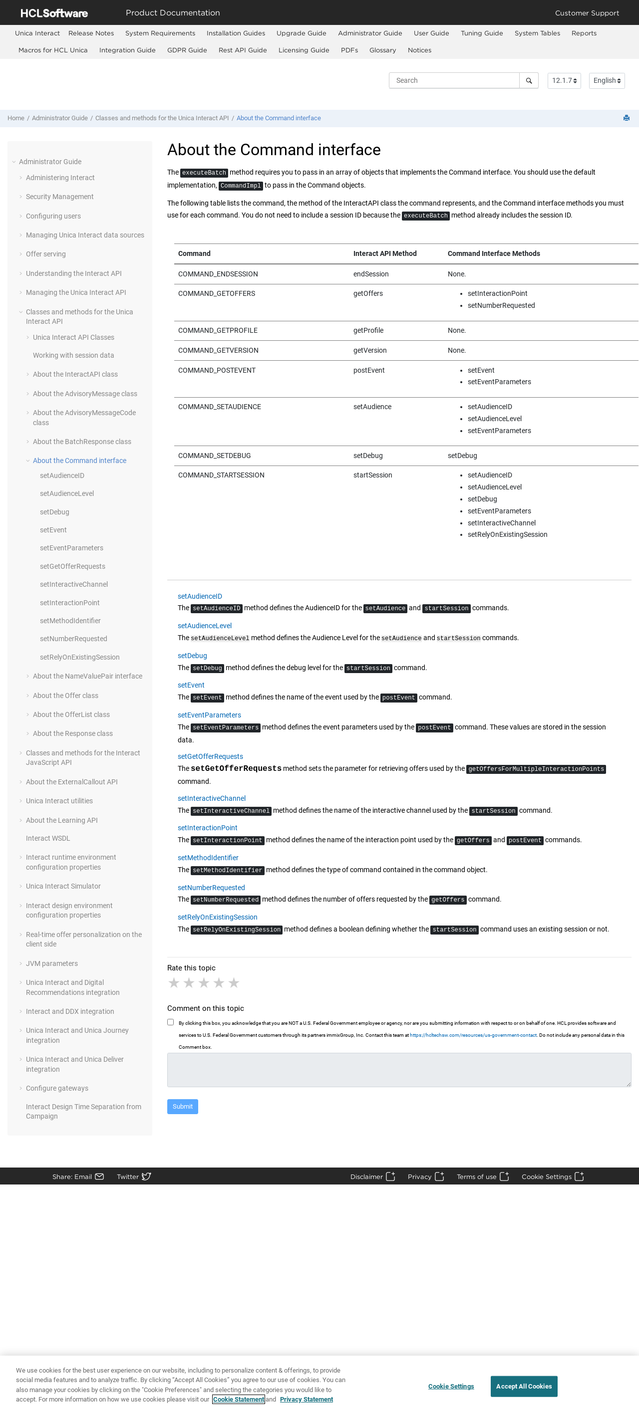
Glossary (382, 49)
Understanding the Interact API (74, 273)
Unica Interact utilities (59, 801)
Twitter (128, 1176)
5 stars (234, 982)
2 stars (189, 982)
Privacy (420, 1176)
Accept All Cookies (524, 1391)
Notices (419, 49)
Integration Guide (127, 49)
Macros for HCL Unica (53, 49)
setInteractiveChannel (74, 584)
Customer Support (587, 12)
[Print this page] (627, 118)
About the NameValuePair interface (87, 676)
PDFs (349, 49)
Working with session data (73, 355)
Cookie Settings (547, 1176)
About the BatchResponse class (82, 442)
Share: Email (72, 1176)
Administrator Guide (370, 32)
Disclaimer (366, 1176)
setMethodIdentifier (70, 621)
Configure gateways (57, 1088)
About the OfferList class (71, 714)
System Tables (537, 32)
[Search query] (464, 80)
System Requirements (160, 32)
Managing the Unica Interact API (76, 292)
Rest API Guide (243, 49)
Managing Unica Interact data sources (85, 235)
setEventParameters (71, 548)
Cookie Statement (238, 1404)
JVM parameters (52, 963)
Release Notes (91, 32)
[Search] (529, 80)
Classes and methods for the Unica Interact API (162, 118)
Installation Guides (236, 32)
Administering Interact (60, 178)
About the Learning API (62, 820)
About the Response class (73, 733)
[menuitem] (37, 33)
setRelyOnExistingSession (80, 657)
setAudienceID (62, 475)
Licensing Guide (304, 49)
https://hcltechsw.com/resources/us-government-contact (473, 1034)
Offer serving (46, 254)
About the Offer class (65, 696)
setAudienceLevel (67, 493)
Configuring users (53, 216)
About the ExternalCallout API (72, 782)
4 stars (219, 982)
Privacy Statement (306, 1404)
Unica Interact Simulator (63, 886)
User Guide (431, 32)
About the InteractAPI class (75, 374)
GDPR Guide (187, 49)
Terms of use (477, 1176)
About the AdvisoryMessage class (85, 394)
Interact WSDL (48, 838)
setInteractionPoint (70, 603)
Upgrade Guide (301, 32)
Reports (584, 32)
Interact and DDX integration (70, 1011)
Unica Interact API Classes (73, 337)
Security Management (60, 197)
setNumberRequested (73, 639)
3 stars (204, 982)
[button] (15, 161)
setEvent (53, 530)
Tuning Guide (482, 32)
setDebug (54, 512)
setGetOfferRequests (72, 566)
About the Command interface (279, 118)
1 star (174, 982)
